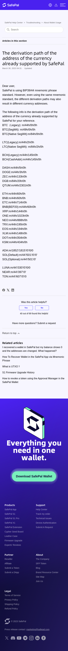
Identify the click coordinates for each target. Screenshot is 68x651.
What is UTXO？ (11, 366)
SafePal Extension (13, 527)
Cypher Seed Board (14, 531)
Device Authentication (46, 523)
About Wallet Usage (52, 22)
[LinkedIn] (12, 290)
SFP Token (41, 563)
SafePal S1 (10, 514)
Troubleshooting (33, 22)
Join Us (39, 581)
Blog (38, 568)
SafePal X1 (10, 523)
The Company (42, 559)
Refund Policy (11, 608)
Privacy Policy (11, 600)
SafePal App (10, 509)
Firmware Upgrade (13, 540)
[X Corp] (8, 290)
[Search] (34, 30)
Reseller (8, 559)
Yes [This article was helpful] (26, 308)
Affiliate (8, 563)
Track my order (43, 514)
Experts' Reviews (13, 545)
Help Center (41, 509)
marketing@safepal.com (37, 629)
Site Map (40, 577)
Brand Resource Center (47, 572)
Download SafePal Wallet (34, 476)
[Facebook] (3, 290)
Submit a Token (12, 568)
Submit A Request (44, 527)
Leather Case (11, 536)
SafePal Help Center (14, 22)
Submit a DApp (12, 572)
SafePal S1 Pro (12, 518)
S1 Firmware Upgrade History (18, 372)
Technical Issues (44, 518)
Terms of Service (12, 595)
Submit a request (46, 323)
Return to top (11, 333)
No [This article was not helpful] (42, 308)
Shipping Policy (12, 604)
